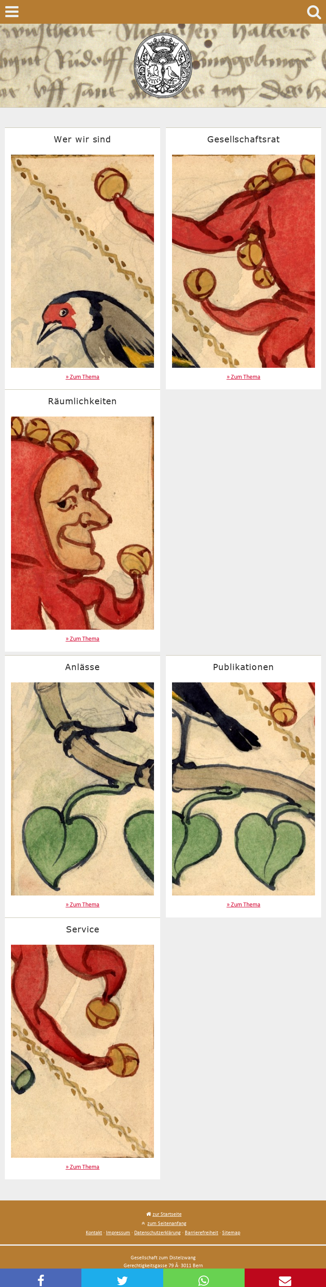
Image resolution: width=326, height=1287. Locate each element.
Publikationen (243, 667)
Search (314, 12)
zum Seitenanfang (167, 1223)
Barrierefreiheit (201, 1232)
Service (82, 929)
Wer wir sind (82, 139)
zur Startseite (167, 1214)
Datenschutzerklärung (157, 1232)
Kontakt (94, 1232)
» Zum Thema (82, 376)
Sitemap (231, 1232)
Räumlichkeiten (82, 401)
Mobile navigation (12, 12)
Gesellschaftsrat (243, 139)
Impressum (118, 1232)
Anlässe (82, 667)
